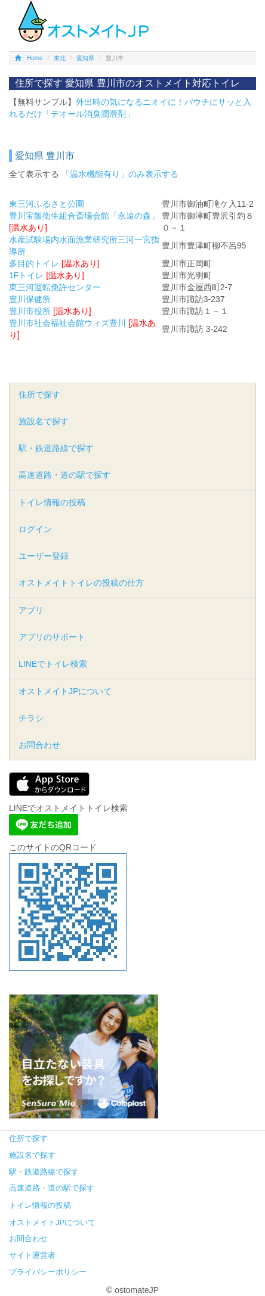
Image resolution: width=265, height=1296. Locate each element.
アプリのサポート (52, 637)
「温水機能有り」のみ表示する (119, 174)
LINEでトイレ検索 (53, 664)
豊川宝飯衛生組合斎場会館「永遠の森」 (84, 215)
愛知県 (85, 58)
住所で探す (39, 394)
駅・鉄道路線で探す (56, 448)
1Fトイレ (26, 275)
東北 (60, 58)
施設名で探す (44, 421)
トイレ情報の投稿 (52, 502)
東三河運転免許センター (55, 287)
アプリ (31, 610)
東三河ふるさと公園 (46, 204)
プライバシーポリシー (48, 1271)
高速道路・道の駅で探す (64, 475)
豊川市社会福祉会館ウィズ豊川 (67, 323)
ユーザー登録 (44, 556)
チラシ (31, 718)
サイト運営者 (32, 1255)
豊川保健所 (30, 299)
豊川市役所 (30, 311)
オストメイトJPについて (65, 691)
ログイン (35, 529)
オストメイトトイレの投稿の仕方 (81, 583)
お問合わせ (39, 745)
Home (29, 58)
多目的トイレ (34, 263)
